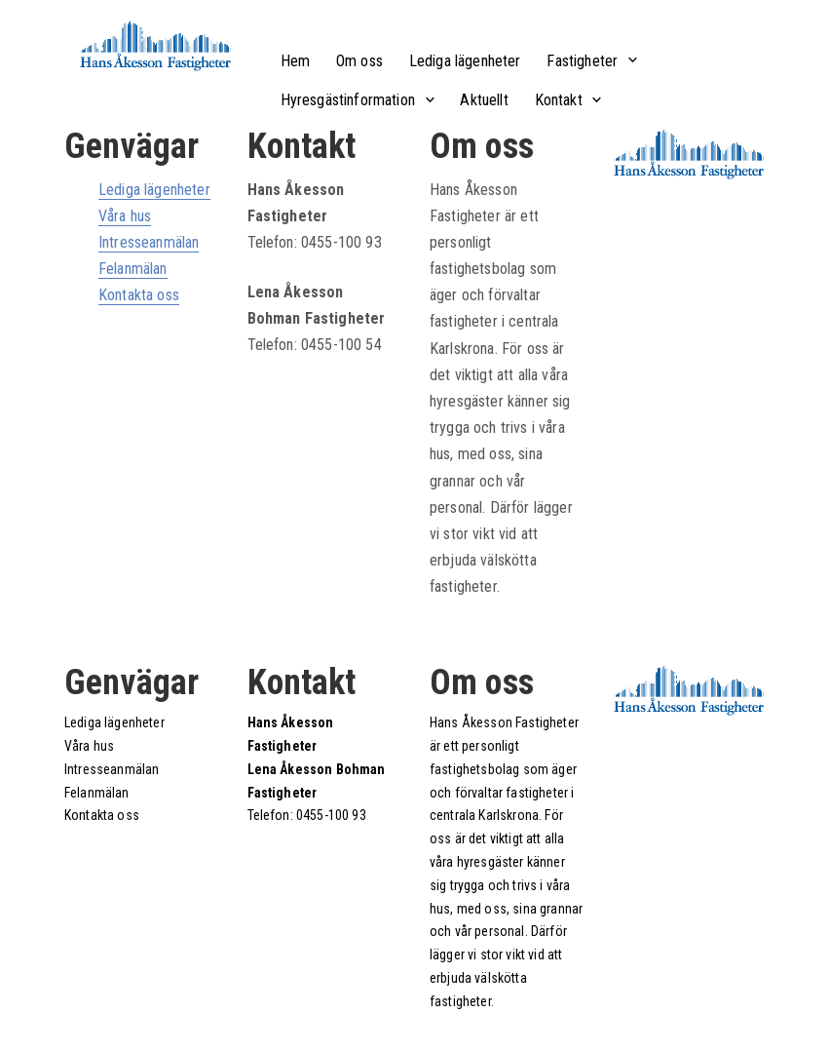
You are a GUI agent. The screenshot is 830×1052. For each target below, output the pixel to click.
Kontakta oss (138, 295)
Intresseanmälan (148, 242)
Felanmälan (133, 268)
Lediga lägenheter (465, 61)
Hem (295, 61)
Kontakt (559, 100)
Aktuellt (484, 100)
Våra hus (124, 216)
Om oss (359, 61)
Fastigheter (582, 61)
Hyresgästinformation (348, 100)
